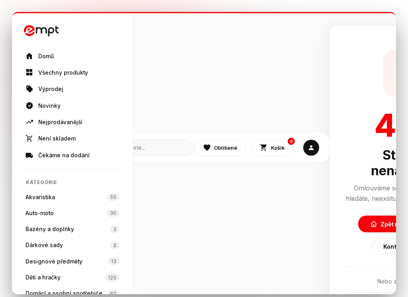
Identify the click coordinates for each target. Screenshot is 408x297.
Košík (276, 145)
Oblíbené (220, 147)
